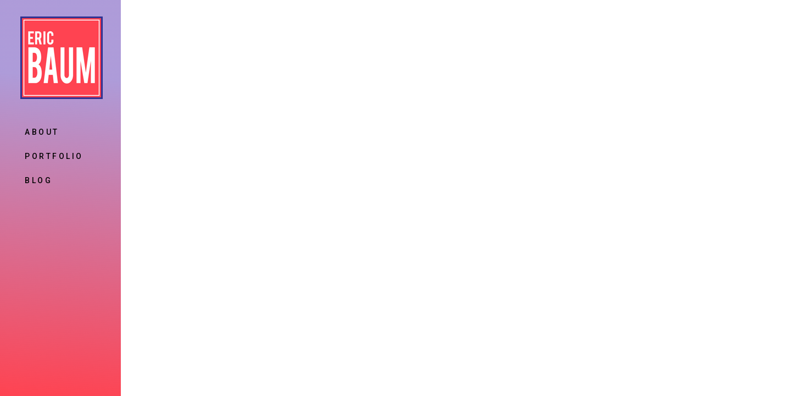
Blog (38, 180)
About (42, 132)
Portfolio (54, 156)
